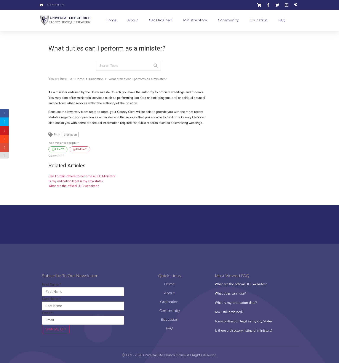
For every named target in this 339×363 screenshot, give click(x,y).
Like (58, 149)
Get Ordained (160, 20)
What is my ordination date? (236, 302)
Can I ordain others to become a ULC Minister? (81, 176)
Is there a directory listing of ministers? (243, 330)
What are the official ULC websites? (73, 186)
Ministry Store (195, 20)
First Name (51, 284)
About (132, 20)
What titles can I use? (230, 293)
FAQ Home (77, 79)
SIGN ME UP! (56, 329)
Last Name (51, 299)
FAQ (281, 20)
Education (258, 20)
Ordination (96, 79)
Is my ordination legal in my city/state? (75, 181)
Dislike (80, 149)
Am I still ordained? (229, 312)
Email (47, 313)
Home (111, 20)
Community (228, 20)
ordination (70, 134)
